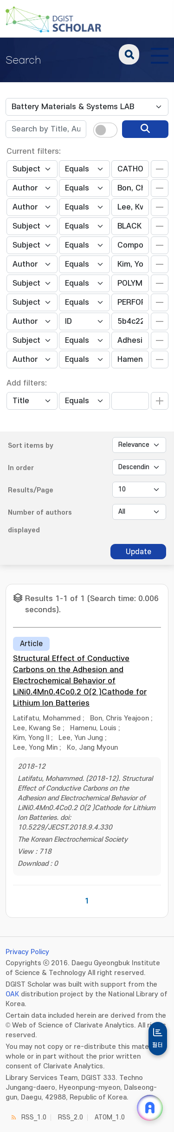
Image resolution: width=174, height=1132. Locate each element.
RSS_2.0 (70, 1117)
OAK (12, 994)
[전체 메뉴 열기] (159, 54)
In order (21, 468)
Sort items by (30, 446)
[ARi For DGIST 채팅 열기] (150, 1108)
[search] (145, 129)
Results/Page (30, 490)
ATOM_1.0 (110, 1117)
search (129, 54)
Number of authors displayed (40, 521)
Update (138, 552)
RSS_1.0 (33, 1117)
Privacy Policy (27, 952)
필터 (157, 1045)
